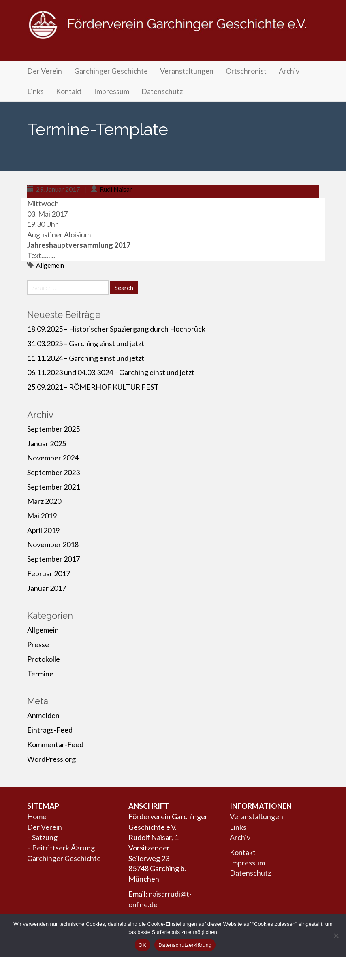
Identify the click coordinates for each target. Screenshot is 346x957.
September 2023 (53, 472)
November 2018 (53, 544)
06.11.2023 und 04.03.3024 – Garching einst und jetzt (110, 372)
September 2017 (53, 558)
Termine (40, 673)
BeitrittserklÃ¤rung (63, 847)
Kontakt (69, 91)
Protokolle (43, 658)
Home (37, 816)
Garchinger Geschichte (111, 70)
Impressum (111, 91)
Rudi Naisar (116, 189)
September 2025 (53, 428)
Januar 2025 (46, 443)
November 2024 (53, 457)
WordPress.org (51, 759)
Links (35, 91)
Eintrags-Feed (50, 729)
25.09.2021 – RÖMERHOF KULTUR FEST (93, 386)
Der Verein (44, 70)
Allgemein (50, 265)
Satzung (45, 837)
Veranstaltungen (187, 70)
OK (142, 945)
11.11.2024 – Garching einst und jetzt (85, 358)
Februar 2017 (48, 573)
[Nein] (336, 935)
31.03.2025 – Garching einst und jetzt (85, 343)
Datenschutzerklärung (184, 945)
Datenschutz (162, 91)
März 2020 (44, 501)
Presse (38, 644)
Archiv (289, 70)
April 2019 (43, 530)
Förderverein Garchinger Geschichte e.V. (173, 33)
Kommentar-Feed (55, 744)
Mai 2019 (42, 515)
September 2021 (53, 486)
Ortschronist (246, 70)
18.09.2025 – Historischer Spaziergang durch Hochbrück (116, 328)
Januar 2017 (46, 588)
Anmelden (43, 715)
